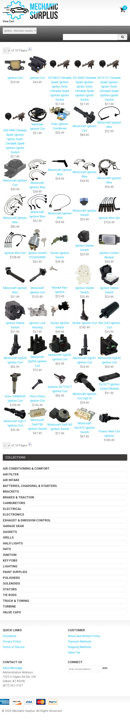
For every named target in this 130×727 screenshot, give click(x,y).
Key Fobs (10, 560)
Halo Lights (13, 543)
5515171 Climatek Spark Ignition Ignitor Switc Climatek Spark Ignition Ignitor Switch (109, 77)
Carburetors (14, 503)
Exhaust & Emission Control (27, 520)
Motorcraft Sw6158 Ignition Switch (37, 419)
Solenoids (11, 583)
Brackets (11, 491)
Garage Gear (13, 526)
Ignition (9, 555)
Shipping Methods (79, 647)
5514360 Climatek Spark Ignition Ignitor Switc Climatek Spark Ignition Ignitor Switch (84, 77)
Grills (8, 537)
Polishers (11, 578)
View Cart (8, 21)
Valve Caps (12, 612)
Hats (7, 549)
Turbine (9, 606)
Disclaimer (9, 636)
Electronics (13, 514)
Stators (10, 589)
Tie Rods (10, 595)
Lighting (10, 566)
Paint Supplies (15, 572)
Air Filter (11, 474)
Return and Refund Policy (84, 636)
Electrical (12, 509)
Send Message (12, 668)
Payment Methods (79, 641)
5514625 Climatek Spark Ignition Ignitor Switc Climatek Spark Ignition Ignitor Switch (59, 77)
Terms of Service (14, 647)
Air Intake (11, 480)
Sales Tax (74, 652)
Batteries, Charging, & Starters (30, 486)
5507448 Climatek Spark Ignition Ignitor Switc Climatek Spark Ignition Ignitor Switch (15, 130)
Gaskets (10, 532)
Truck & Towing (16, 601)
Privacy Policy (12, 641)
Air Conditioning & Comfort (26, 468)
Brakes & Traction (18, 497)
